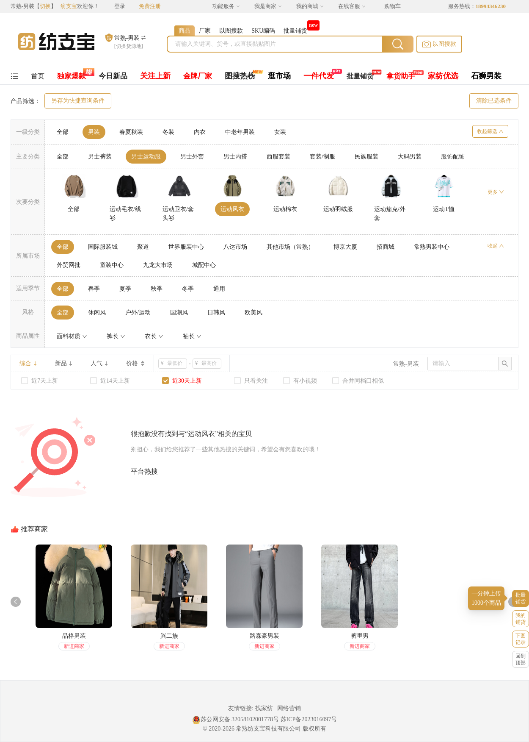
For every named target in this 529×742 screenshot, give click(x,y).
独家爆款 (71, 76)
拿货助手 (400, 76)
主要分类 (28, 156)
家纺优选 (443, 76)
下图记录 (520, 639)
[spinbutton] (175, 363)
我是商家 (267, 6)
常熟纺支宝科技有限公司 (268, 728)
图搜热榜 (240, 76)
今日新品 (113, 76)
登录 (119, 6)
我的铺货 (520, 618)
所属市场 (28, 256)
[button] (439, 44)
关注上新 (155, 76)
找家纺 (264, 708)
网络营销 (289, 708)
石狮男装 (486, 76)
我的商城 (309, 6)
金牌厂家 (197, 76)
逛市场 (279, 76)
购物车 (392, 6)
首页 (37, 76)
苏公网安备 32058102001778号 (235, 719)
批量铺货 (360, 76)
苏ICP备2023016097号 (309, 719)
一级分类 (28, 132)
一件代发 (318, 76)
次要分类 (28, 202)
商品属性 (28, 336)
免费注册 (150, 6)
